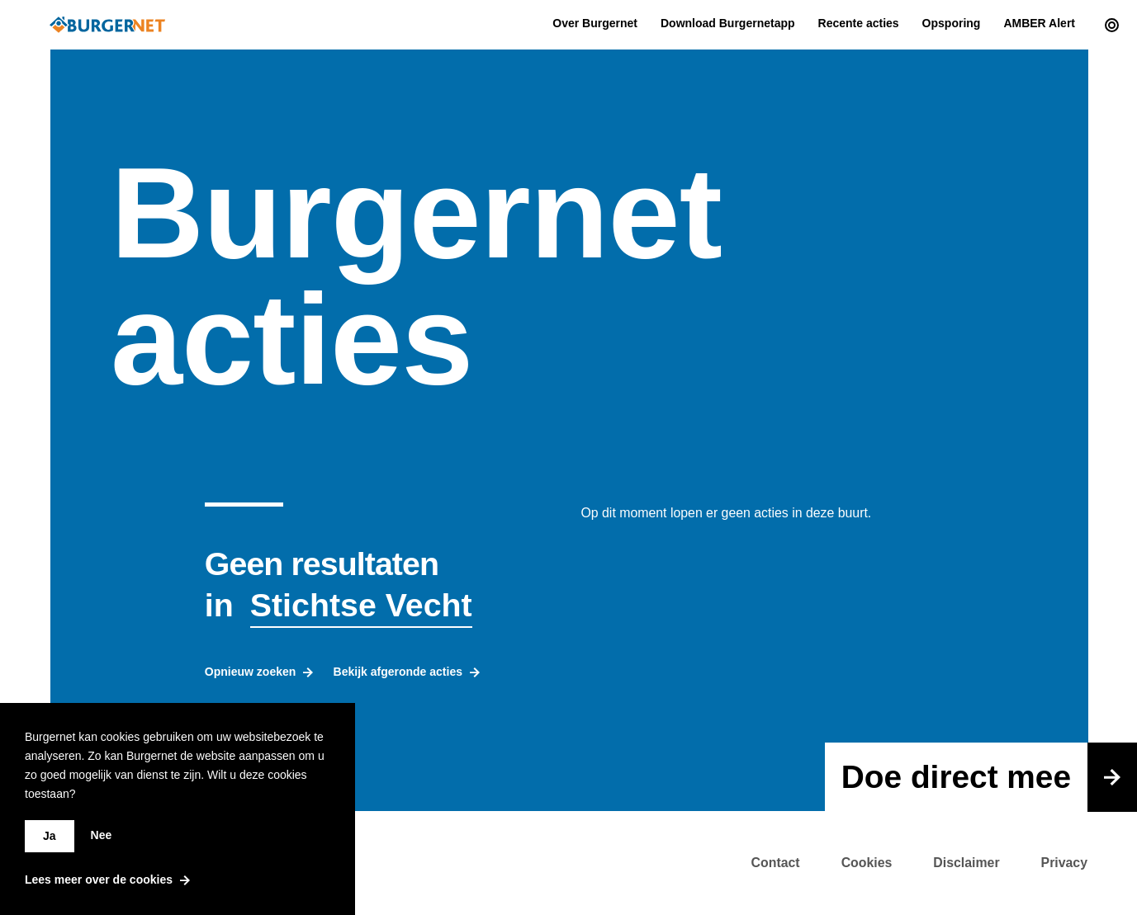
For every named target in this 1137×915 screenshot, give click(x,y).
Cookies (867, 863)
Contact (775, 863)
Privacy (1064, 863)
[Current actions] (1108, 25)
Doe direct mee (989, 777)
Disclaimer (966, 863)
